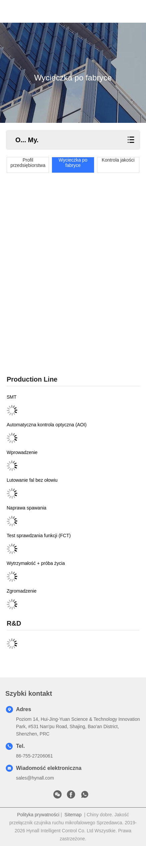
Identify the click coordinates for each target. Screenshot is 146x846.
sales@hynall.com (35, 778)
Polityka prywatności (38, 814)
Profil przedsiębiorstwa (27, 162)
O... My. (27, 140)
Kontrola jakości (118, 160)
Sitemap (72, 814)
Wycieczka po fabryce (73, 162)
